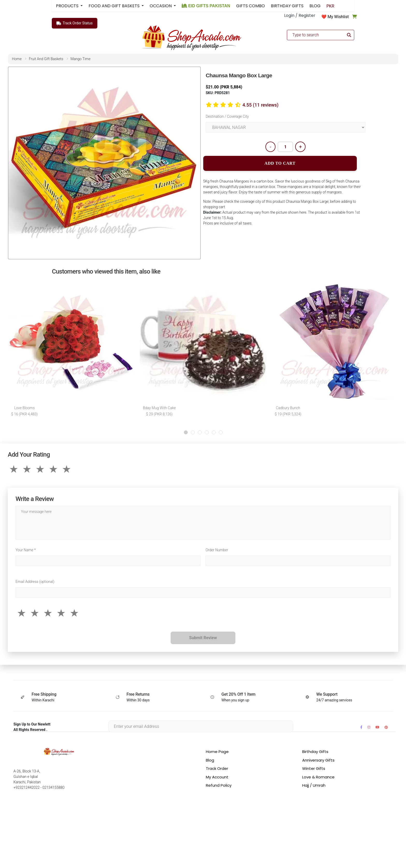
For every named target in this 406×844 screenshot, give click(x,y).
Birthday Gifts (315, 751)
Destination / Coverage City (227, 116)
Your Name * (26, 550)
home (16, 59)
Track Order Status (74, 23)
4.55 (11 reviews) (260, 105)
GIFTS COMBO (250, 6)
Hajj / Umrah (313, 785)
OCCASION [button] (161, 6)
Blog (210, 760)
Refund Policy (218, 785)
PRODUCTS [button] (67, 6)
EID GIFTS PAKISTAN (206, 6)
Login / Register (299, 15)
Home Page (217, 751)
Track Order (217, 768)
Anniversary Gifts (318, 760)
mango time (80, 59)
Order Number (217, 550)
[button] (185, 432)
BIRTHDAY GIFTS (287, 6)
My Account (217, 777)
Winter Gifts (313, 768)
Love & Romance (318, 777)
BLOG (315, 6)
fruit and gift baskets (46, 59)
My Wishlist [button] (338, 16)
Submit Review (203, 637)
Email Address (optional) (35, 582)
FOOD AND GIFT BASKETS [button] (115, 6)
